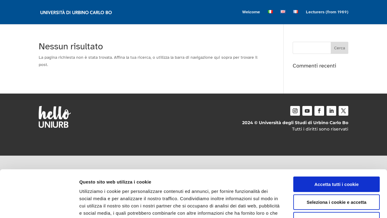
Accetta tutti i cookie (336, 144)
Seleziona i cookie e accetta (336, 161)
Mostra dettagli (318, 206)
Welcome (251, 12)
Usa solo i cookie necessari (336, 179)
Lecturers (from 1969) (327, 12)
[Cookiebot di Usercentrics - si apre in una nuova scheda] (39, 206)
